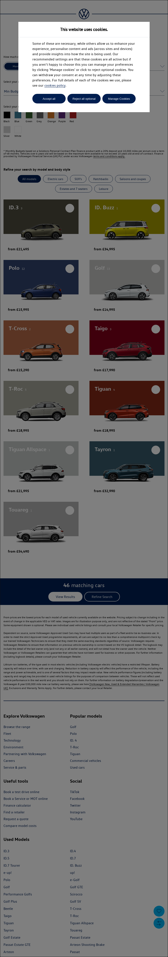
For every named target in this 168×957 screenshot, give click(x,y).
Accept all (49, 98)
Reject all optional (83, 98)
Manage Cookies (119, 98)
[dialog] (84, 478)
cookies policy (54, 85)
